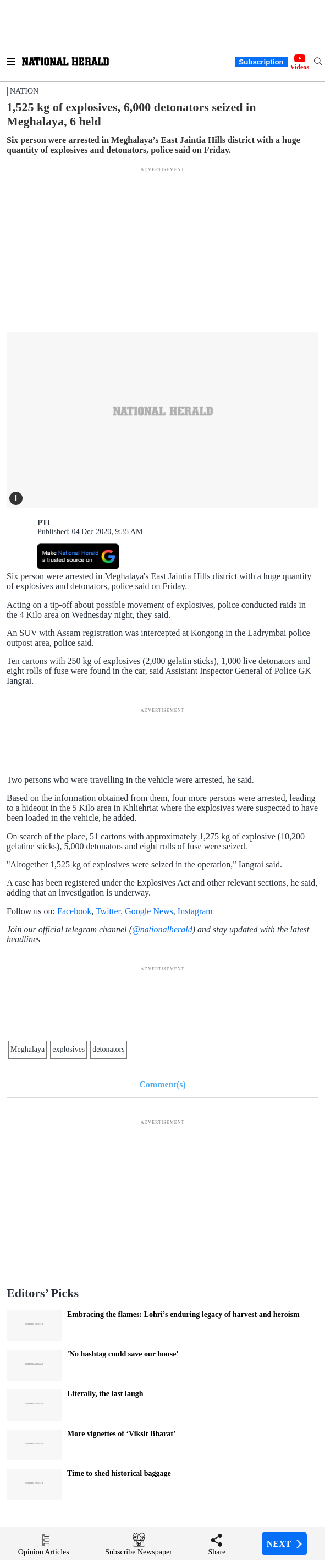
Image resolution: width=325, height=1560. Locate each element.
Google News (149, 911)
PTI (43, 523)
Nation (24, 91)
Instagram (195, 911)
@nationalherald (162, 929)
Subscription (261, 62)
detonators (108, 1049)
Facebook (74, 911)
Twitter (108, 911)
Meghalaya (27, 1049)
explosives (68, 1049)
